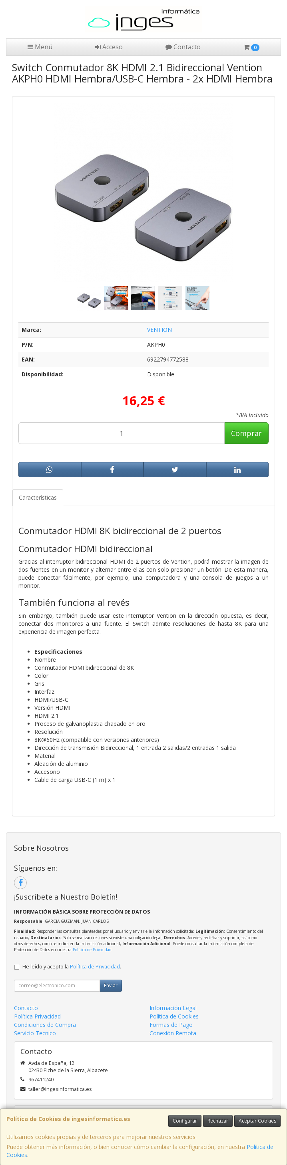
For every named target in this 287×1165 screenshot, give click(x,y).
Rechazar (217, 1120)
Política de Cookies (174, 1016)
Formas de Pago (171, 1024)
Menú (40, 46)
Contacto (183, 46)
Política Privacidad (37, 1016)
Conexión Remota (172, 1033)
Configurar (185, 1120)
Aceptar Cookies (257, 1120)
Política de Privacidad (92, 949)
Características (38, 497)
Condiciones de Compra (45, 1024)
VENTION (159, 329)
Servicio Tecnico (35, 1033)
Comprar (246, 433)
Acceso (109, 46)
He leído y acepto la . (71, 966)
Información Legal (173, 1008)
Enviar (111, 985)
